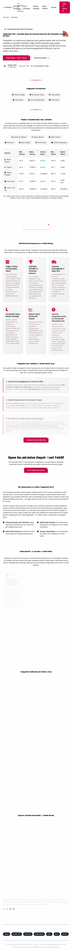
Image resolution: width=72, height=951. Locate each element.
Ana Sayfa (6, 17)
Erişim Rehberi (45, 7)
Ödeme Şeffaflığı (36, 7)
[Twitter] (4, 909)
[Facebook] (10, 909)
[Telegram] (14, 909)
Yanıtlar (53, 7)
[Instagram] (7, 909)
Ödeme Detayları (18, 95)
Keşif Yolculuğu (26, 7)
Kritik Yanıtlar (54, 100)
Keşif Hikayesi (18, 100)
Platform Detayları (16, 7)
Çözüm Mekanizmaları (36, 100)
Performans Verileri (37, 95)
